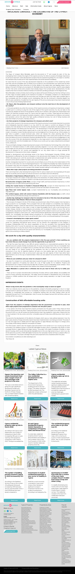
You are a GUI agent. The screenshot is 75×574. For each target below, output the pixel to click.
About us (15, 6)
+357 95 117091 (37, 2)
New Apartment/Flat (25, 510)
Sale (26, 6)
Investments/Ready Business (27, 528)
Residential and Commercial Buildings (29, 530)
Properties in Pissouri (44, 516)
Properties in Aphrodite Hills (45, 524)
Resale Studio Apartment (26, 508)
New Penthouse (24, 512)
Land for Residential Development (28, 523)
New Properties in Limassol (45, 508)
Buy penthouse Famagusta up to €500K (65, 549)
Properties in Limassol (44, 507)
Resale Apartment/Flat (26, 511)
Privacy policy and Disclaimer (30, 568)
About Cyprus (48, 6)
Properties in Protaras (44, 532)
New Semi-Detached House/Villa (28, 520)
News (56, 6)
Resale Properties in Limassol (46, 510)
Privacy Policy (49, 571)
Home (8, 6)
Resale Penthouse (25, 514)
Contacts (26, 9)
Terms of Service (57, 571)
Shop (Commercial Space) (26, 532)
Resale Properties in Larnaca (45, 519)
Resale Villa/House (25, 519)
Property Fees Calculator (13, 9)
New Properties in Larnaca (45, 518)
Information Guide (35, 6)
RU (54, 2)
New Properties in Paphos (45, 520)
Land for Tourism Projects (26, 527)
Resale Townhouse (25, 516)
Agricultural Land (25, 524)
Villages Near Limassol (44, 515)
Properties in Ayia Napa (44, 531)
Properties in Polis (43, 523)
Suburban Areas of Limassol (45, 514)
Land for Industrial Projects (27, 526)
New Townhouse (24, 515)
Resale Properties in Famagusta (46, 530)
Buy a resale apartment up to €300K (65, 529)
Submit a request (64, 2)
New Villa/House (24, 518)
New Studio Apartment (26, 507)
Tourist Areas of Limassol (45, 511)
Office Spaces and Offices (26, 531)
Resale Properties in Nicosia (45, 527)
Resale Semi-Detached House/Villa (28, 522)
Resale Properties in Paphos (45, 522)
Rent (21, 6)
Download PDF (10, 531)
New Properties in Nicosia (45, 526)
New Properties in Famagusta (46, 528)
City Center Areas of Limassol (46, 512)
